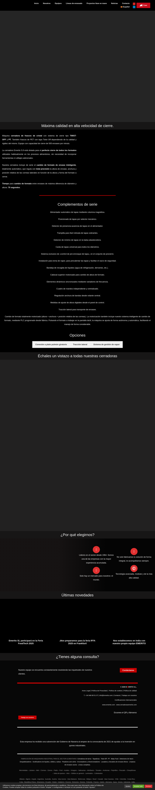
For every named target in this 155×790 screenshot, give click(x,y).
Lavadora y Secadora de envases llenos (114, 757)
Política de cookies (115, 692)
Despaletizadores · (26, 757)
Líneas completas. (84, 760)
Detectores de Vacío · (126, 754)
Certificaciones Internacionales (126, 698)
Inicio (36, 3)
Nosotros (46, 3)
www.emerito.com (108, 701)
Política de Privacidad (99, 692)
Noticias (114, 3)
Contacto (125, 3)
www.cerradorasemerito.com (126, 701)
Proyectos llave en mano (97, 3)
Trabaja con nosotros (129, 695)
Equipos (58, 3)
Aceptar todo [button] (138, 786)
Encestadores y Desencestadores (88, 757)
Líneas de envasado (74, 3)
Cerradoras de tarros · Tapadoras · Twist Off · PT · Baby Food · (98, 754)
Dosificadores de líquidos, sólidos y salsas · (47, 757)
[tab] (51, 347)
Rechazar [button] (148, 786)
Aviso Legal (86, 692)
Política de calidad (130, 692)
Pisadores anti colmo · (69, 757)
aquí (72, 785)
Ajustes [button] (128, 786)
